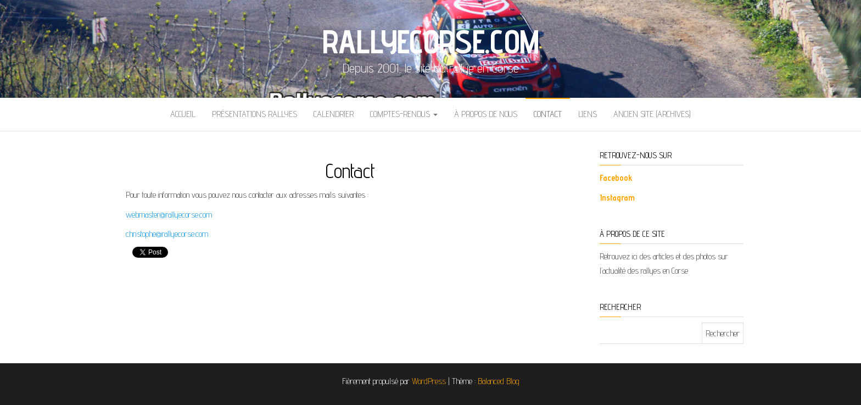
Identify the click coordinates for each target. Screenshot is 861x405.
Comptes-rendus (404, 114)
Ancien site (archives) (652, 114)
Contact (548, 114)
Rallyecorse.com (430, 41)
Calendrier (334, 114)
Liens (587, 114)
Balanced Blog (498, 381)
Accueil (182, 114)
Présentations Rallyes (254, 114)
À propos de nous (485, 114)
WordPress (429, 381)
